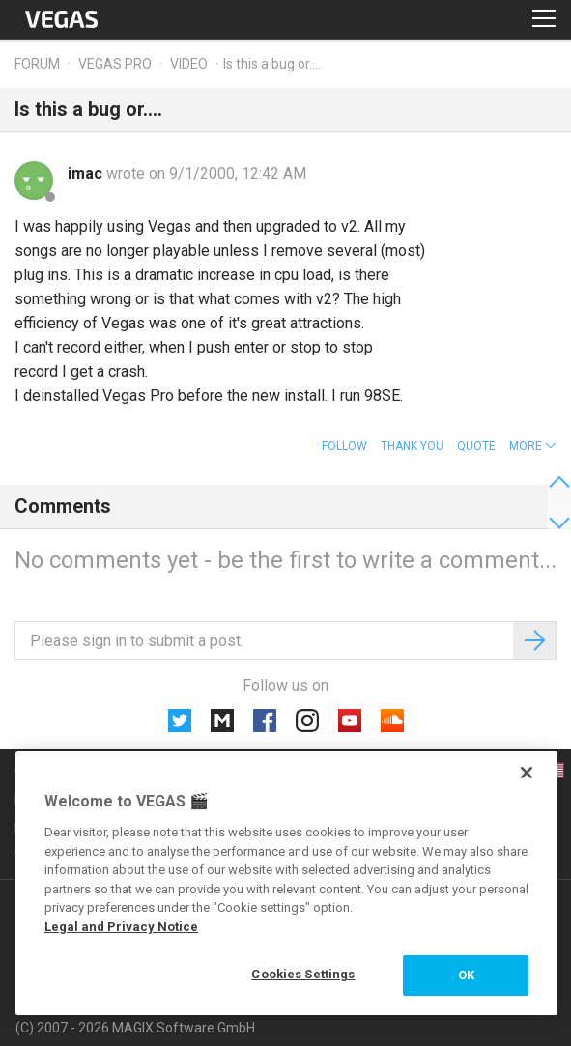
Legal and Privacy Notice (121, 926)
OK (466, 975)
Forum (37, 63)
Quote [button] (476, 446)
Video (189, 63)
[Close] (526, 772)
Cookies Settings (303, 974)
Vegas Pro (115, 63)
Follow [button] (344, 446)
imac (87, 173)
